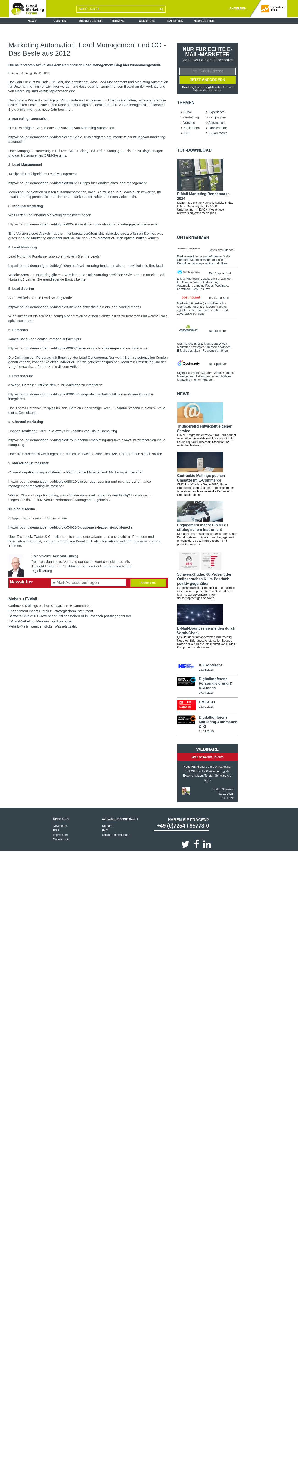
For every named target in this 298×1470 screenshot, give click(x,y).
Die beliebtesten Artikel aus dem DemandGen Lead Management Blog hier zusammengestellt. (84, 65)
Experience (217, 112)
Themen (186, 102)
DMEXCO (207, 702)
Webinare (146, 21)
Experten (175, 21)
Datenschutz (61, 839)
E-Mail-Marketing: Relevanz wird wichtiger (40, 621)
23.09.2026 (206, 706)
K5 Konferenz (210, 665)
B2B (186, 133)
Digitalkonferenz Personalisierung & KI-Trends (215, 683)
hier (220, 90)
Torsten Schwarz (222, 789)
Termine (118, 21)
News (32, 21)
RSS (56, 830)
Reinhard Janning (20, 73)
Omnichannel (218, 128)
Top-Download (194, 150)
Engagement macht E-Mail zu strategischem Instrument (50, 611)
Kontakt (107, 826)
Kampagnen (217, 117)
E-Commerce (218, 133)
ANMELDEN (237, 8)
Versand (189, 122)
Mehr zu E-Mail (22, 599)
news (183, 393)
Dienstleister (90, 21)
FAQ (105, 830)
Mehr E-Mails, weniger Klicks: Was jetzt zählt (42, 626)
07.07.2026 (206, 692)
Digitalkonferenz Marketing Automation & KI (218, 722)
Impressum (60, 834)
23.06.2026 (206, 669)
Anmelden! (148, 582)
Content (60, 21)
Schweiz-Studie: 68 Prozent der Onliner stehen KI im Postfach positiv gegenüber (69, 616)
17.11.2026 (206, 731)
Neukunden (191, 128)
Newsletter (204, 21)
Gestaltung (191, 117)
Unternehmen (193, 237)
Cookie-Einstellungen (116, 834)
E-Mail (188, 112)
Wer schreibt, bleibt (208, 757)
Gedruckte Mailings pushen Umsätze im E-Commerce (49, 606)
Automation (216, 122)
